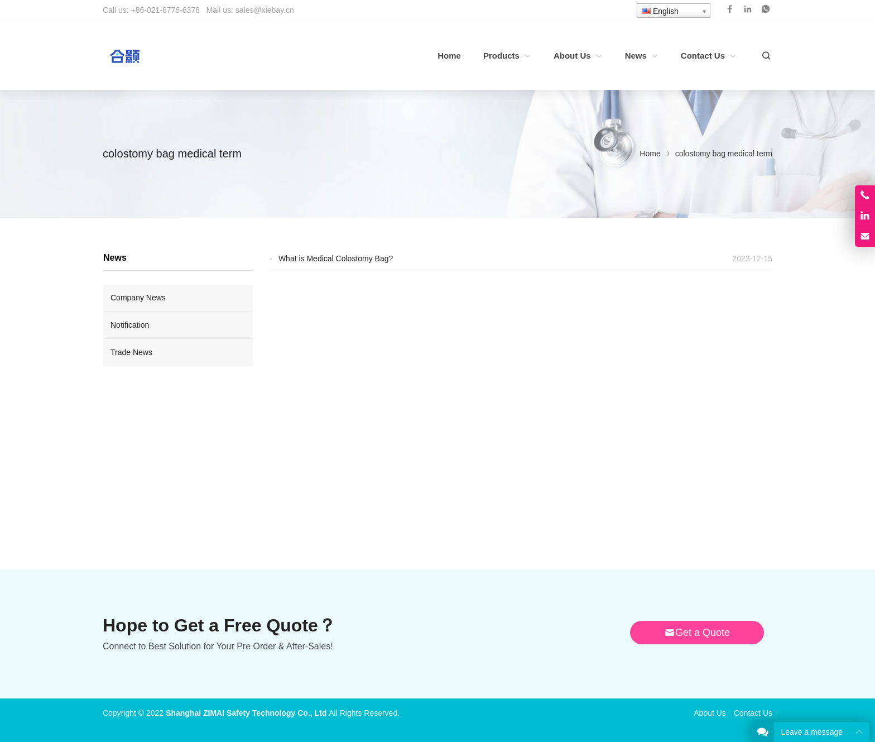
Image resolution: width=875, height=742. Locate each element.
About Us (710, 713)
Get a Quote (697, 632)
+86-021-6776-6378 (165, 10)
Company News (138, 297)
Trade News (131, 352)
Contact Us (753, 713)
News (115, 257)
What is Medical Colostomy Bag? (335, 258)
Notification (129, 324)
